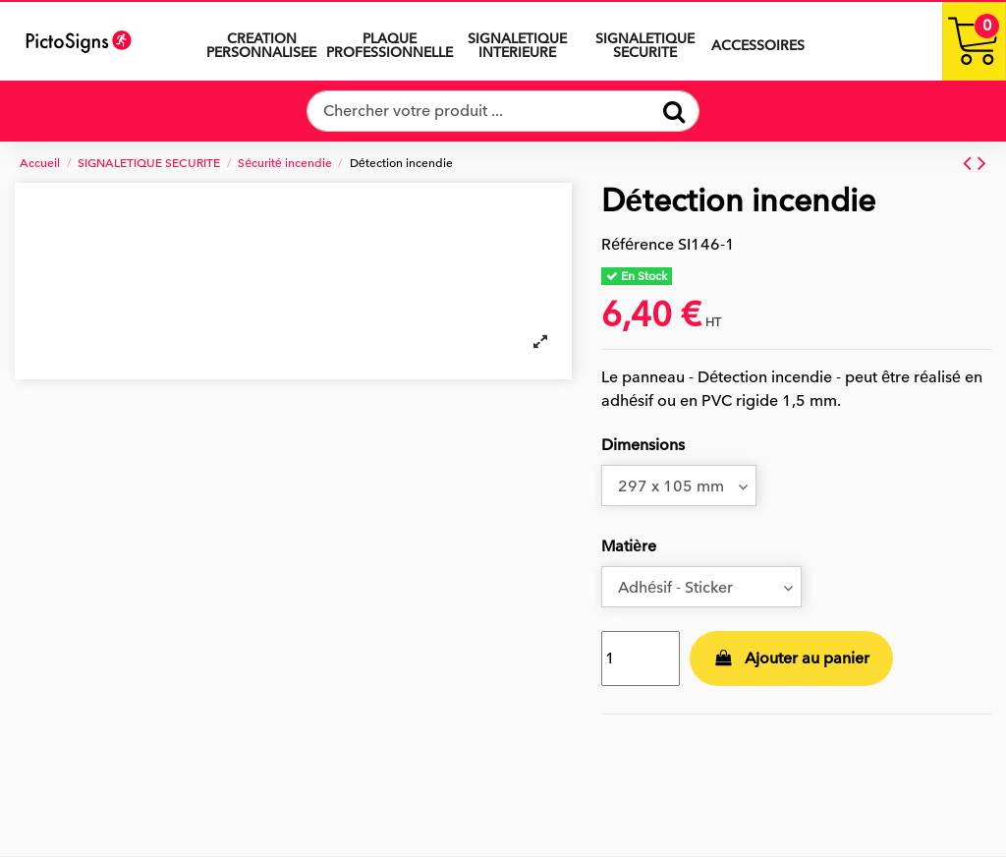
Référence (637, 245)
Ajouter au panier (791, 658)
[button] (517, 41)
